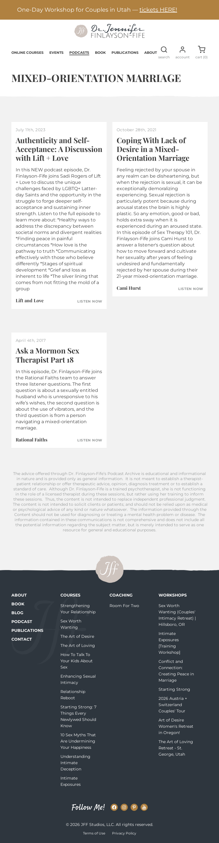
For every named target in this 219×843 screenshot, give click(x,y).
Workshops (173, 595)
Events (56, 52)
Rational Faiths (31, 440)
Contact (21, 639)
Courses (70, 595)
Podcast (21, 621)
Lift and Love (30, 300)
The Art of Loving (77, 645)
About (150, 52)
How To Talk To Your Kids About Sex (76, 661)
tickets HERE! (158, 9)
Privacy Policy (124, 833)
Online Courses (27, 52)
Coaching (121, 595)
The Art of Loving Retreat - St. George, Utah (176, 748)
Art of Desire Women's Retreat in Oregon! (176, 726)
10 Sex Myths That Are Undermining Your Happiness (78, 741)
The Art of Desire (77, 636)
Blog (17, 612)
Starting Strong (174, 689)
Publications (125, 52)
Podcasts (79, 52)
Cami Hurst (129, 288)
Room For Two (124, 605)
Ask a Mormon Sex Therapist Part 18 (47, 355)
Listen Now (89, 301)
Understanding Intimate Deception (75, 763)
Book (100, 52)
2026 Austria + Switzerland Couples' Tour (173, 705)
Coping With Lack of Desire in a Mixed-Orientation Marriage (153, 149)
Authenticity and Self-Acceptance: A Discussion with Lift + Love (59, 149)
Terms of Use (94, 833)
